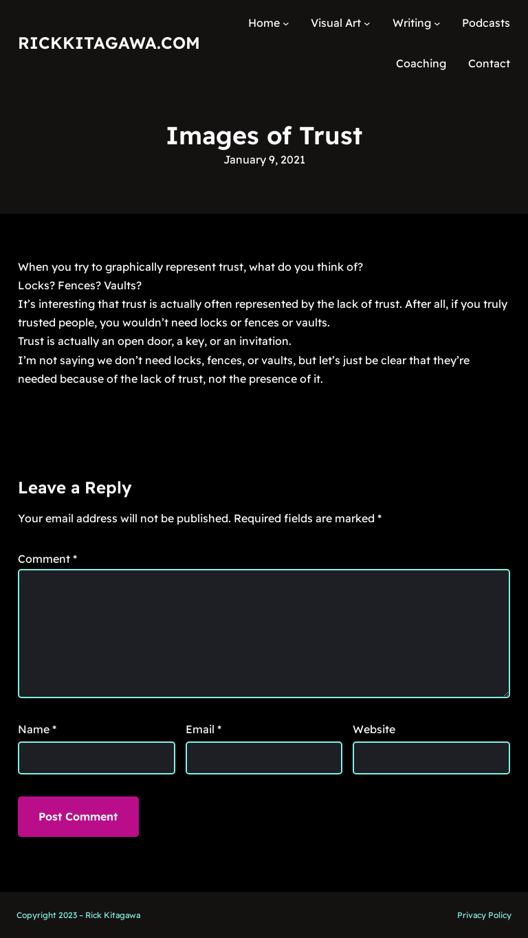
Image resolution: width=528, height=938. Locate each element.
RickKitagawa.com (109, 42)
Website (374, 729)
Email (203, 729)
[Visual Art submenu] (367, 23)
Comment (47, 559)
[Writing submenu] (437, 23)
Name (37, 729)
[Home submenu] (286, 23)
